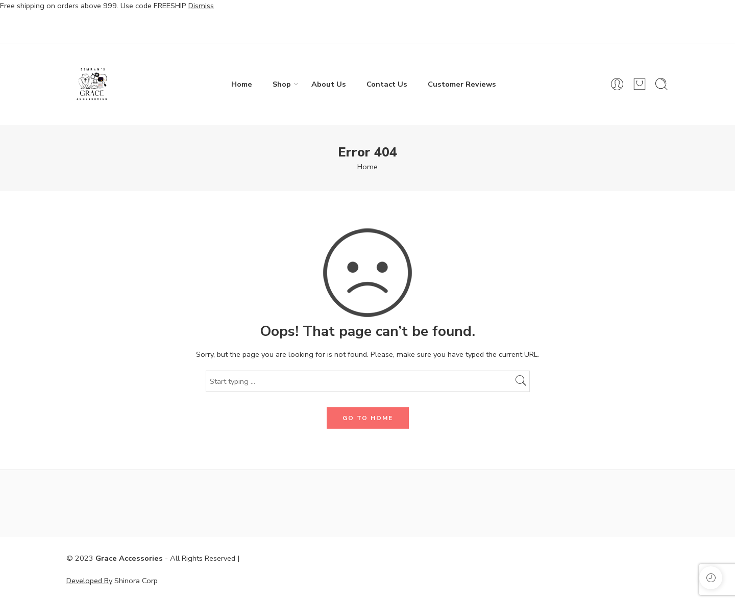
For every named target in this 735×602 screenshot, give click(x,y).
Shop (282, 84)
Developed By (89, 580)
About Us (328, 84)
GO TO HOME (367, 418)
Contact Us (386, 84)
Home (241, 84)
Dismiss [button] (201, 6)
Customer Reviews (462, 84)
